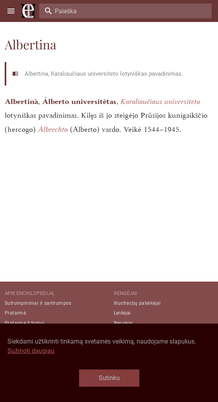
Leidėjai (122, 313)
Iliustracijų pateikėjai (137, 303)
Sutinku (109, 378)
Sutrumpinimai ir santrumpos (38, 303)
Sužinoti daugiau (30, 351)
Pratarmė (15, 313)
